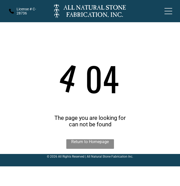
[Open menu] (168, 11)
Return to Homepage (90, 141)
